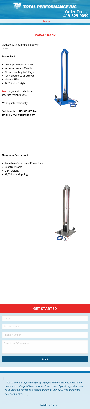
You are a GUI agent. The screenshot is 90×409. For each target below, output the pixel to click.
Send (4, 91)
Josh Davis (48, 404)
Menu (45, 21)
